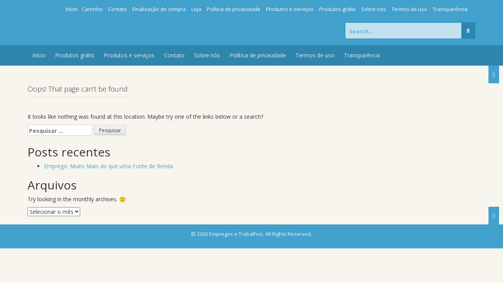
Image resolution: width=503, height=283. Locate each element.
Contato (117, 9)
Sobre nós (373, 9)
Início (72, 9)
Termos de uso (409, 9)
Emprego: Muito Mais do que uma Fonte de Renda (108, 166)
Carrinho (92, 9)
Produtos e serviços (290, 9)
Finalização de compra (159, 9)
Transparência (450, 9)
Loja (196, 9)
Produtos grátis (337, 9)
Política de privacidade (234, 9)
